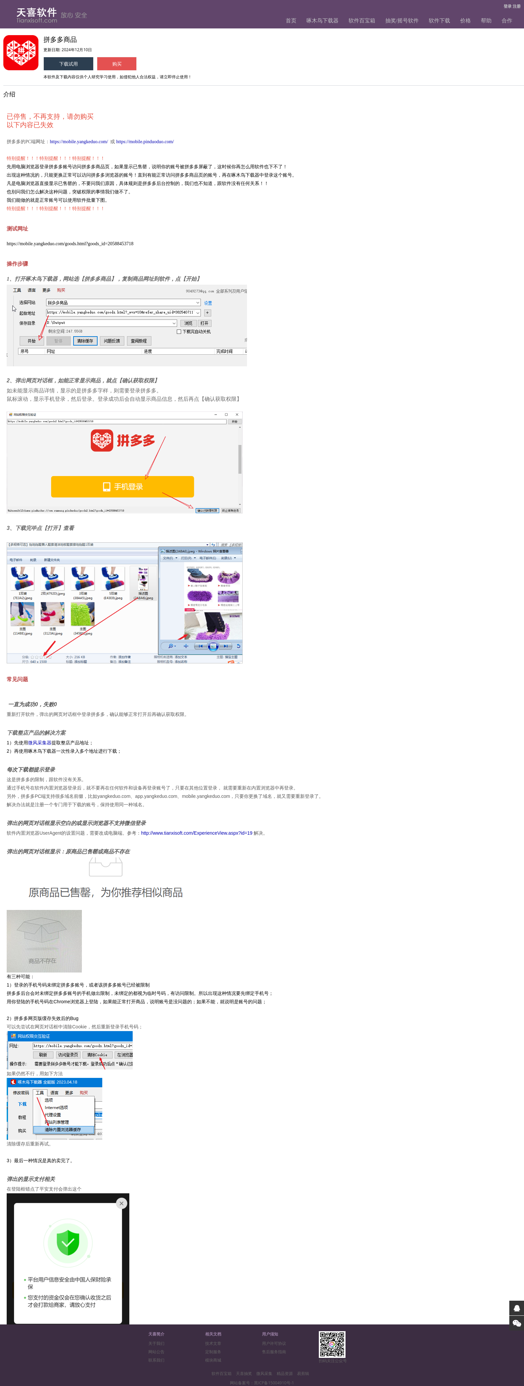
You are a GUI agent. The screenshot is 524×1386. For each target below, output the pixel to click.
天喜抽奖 (244, 1373)
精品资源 (285, 1373)
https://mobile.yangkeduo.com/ (79, 141)
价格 (465, 20)
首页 (291, 20)
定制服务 (213, 1352)
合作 (507, 20)
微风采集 (264, 1373)
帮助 (486, 20)
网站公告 (156, 1352)
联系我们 (156, 1360)
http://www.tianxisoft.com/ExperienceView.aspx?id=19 (196, 833)
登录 (508, 6)
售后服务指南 (274, 1352)
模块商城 (213, 1360)
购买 (117, 64)
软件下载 (439, 20)
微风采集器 (39, 742)
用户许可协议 (274, 1343)
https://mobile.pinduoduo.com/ (145, 141)
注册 (517, 6)
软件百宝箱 (362, 20)
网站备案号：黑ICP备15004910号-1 (262, 1383)
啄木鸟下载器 (322, 20)
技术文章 (213, 1343)
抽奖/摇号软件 (402, 20)
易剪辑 (303, 1373)
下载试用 (68, 64)
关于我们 (156, 1343)
